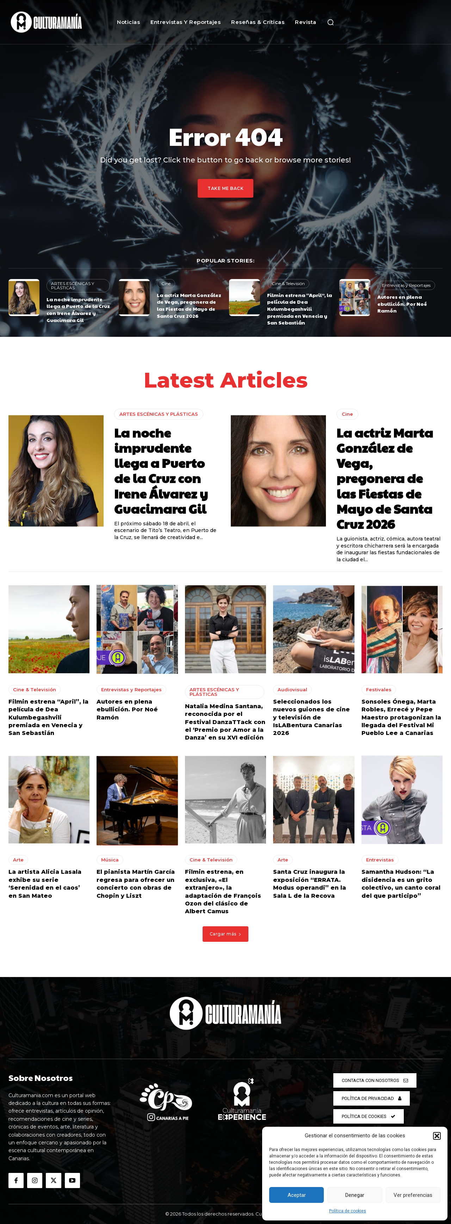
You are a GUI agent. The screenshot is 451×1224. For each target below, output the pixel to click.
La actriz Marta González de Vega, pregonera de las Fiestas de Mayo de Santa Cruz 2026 (189, 305)
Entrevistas (380, 860)
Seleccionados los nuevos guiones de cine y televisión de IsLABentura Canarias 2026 (311, 717)
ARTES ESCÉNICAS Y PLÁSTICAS (72, 285)
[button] (436, 1135)
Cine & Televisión (288, 283)
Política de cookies (347, 1210)
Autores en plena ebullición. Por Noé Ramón (402, 303)
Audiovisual (292, 689)
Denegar (354, 1195)
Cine (166, 283)
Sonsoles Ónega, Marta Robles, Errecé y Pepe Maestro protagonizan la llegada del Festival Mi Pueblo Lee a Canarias (401, 717)
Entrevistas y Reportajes (406, 285)
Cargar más (226, 933)
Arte (18, 860)
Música (110, 860)
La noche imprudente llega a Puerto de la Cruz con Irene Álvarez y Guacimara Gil (78, 309)
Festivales (378, 689)
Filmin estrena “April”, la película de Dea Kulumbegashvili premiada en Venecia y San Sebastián (299, 308)
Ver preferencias (413, 1195)
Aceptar (297, 1195)
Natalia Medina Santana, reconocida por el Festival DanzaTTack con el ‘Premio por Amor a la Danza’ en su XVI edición (225, 722)
